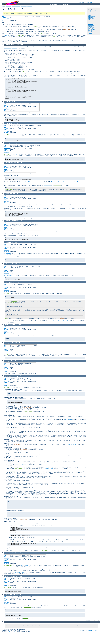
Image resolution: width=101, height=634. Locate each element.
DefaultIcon (90, 23)
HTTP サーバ (8, 6)
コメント (90, 33)
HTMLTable (6, 422)
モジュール (81, 2)
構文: (5, 105)
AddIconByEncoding (55, 28)
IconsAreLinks (7, 426)
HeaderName (90, 24)
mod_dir (65, 26)
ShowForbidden (7, 457)
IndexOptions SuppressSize (58, 181)
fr (80, 10)
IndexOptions (20, 35)
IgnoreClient (6, 443)
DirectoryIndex (36, 26)
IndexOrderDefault (91, 29)
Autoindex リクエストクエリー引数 (14, 44)
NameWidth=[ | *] (8, 447)
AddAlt (89, 15)
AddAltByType (90, 17)
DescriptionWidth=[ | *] (9, 405)
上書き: (5, 108)
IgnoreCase (6, 439)
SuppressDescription (8, 465)
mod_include (61, 318)
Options (43, 33)
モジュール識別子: (6, 18)
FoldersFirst (6, 415)
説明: (3, 16)
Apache (3, 6)
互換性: (5, 371)
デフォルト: (6, 558)
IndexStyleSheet (91, 30)
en (78, 10)
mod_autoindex (66, 29)
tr (85, 10)
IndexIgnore (90, 26)
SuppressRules (7, 482)
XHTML (5, 518)
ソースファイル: (5, 20)
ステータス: (4, 17)
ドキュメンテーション (16, 6)
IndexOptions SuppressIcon (32, 181)
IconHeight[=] (8, 428)
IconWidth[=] (8, 434)
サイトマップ (97, 2)
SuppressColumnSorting (72, 444)
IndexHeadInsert (91, 25)
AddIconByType (64, 28)
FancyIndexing (7, 35)
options (7, 318)
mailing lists (68, 626)
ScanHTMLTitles (7, 453)
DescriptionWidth (47, 185)
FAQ (91, 2)
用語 (93, 2)
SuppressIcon (7, 475)
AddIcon (48, 28)
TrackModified (7, 488)
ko (84, 10)
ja (81, 10)
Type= (9, 397)
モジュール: (6, 110)
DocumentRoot (11, 302)
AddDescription (91, 18)
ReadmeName (91, 31)
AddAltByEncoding (91, 16)
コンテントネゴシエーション (33, 316)
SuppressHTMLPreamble (9, 469)
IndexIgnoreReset (91, 27)
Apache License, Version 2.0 (11, 631)
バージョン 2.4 (24, 6)
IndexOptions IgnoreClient (10, 48)
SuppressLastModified (9, 479)
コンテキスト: (7, 106)
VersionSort (6, 496)
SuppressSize (7, 486)
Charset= (8, 389)
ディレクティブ (87, 2)
